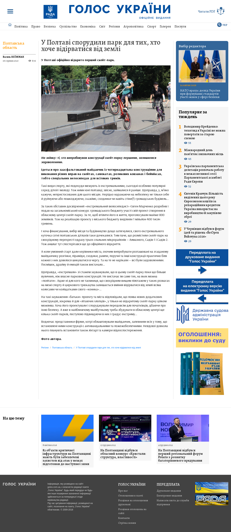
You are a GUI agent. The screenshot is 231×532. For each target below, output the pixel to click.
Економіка (88, 26)
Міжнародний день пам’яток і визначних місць (203, 152)
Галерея (165, 26)
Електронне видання (169, 495)
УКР (225, 25)
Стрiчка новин (127, 523)
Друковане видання (169, 490)
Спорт (151, 26)
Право (35, 26)
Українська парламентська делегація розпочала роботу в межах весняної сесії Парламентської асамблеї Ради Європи (204, 174)
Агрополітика (134, 26)
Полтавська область (13, 45)
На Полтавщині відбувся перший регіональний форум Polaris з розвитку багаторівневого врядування (180, 455)
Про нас (123, 490)
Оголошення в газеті (130, 495)
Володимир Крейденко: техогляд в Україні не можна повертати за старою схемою (204, 132)
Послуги (180, 26)
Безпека (50, 26)
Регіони (114, 26)
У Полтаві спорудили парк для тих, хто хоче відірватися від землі (100, 45)
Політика (21, 26)
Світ (102, 26)
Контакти (124, 518)
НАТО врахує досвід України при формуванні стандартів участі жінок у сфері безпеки (200, 93)
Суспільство (68, 26)
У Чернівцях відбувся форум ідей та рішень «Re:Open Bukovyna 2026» (204, 233)
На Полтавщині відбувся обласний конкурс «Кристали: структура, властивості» (123, 454)
